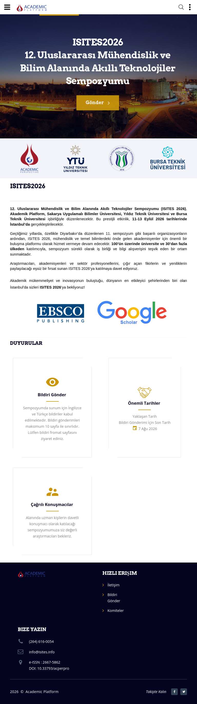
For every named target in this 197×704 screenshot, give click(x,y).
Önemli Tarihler (144, 403)
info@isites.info (42, 652)
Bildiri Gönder (52, 395)
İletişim (113, 584)
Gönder (98, 106)
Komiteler (115, 610)
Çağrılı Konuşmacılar (52, 504)
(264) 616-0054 (41, 641)
